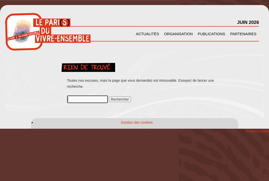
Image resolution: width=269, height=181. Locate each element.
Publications (211, 34)
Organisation (178, 34)
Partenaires (243, 34)
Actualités (147, 34)
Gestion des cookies (137, 122)
